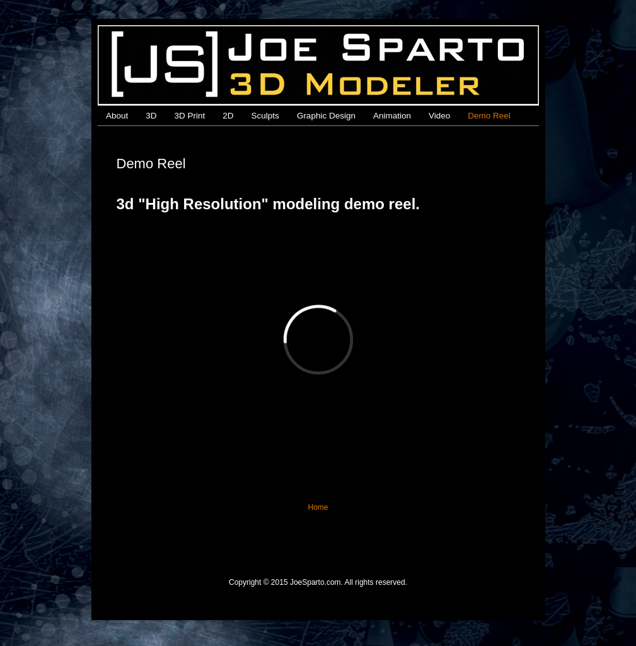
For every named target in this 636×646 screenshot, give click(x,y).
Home (318, 507)
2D (228, 115)
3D (151, 115)
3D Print (190, 115)
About (117, 115)
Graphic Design (326, 115)
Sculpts (265, 115)
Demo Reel (489, 115)
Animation (392, 115)
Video (439, 115)
